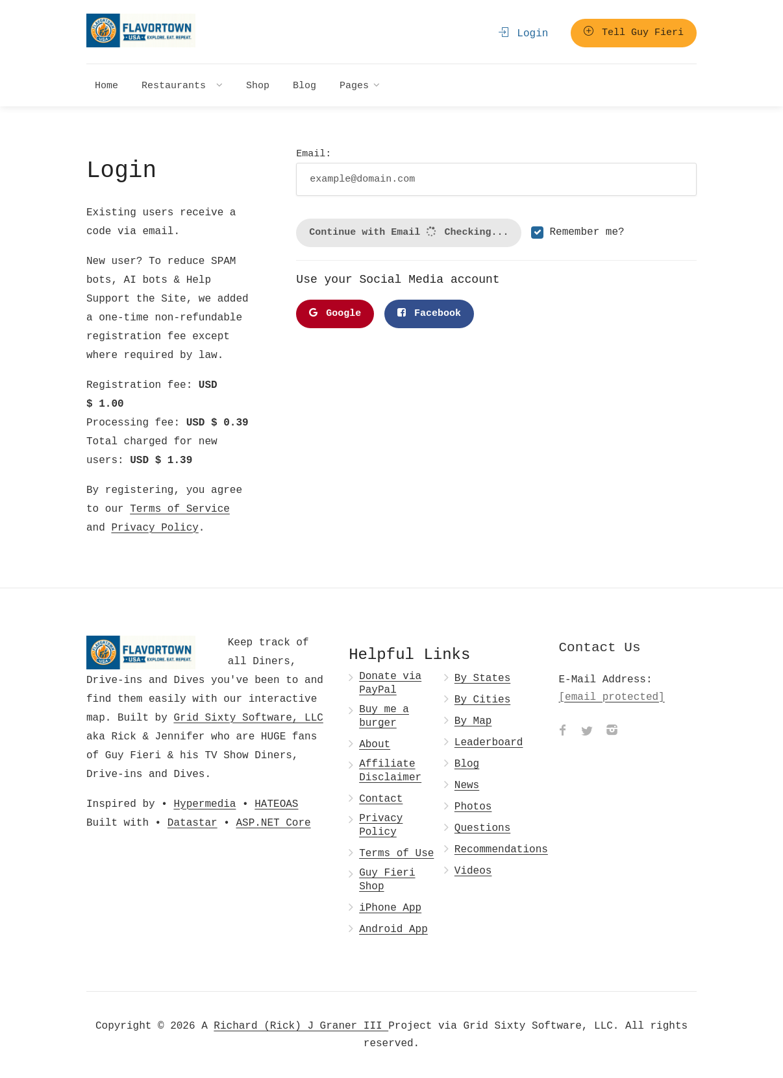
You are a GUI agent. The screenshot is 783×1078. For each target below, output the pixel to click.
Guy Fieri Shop (387, 879)
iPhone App (390, 908)
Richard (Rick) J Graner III (301, 1025)
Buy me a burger (384, 716)
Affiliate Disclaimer (390, 770)
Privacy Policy (154, 527)
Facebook (429, 313)
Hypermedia (204, 804)
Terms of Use (396, 853)
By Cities (482, 699)
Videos (473, 871)
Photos (473, 806)
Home (106, 84)
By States (482, 678)
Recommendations (501, 849)
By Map (473, 721)
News (466, 785)
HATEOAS (276, 804)
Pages (354, 84)
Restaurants (177, 84)
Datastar (193, 822)
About (374, 744)
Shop (257, 84)
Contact (381, 799)
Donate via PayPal (390, 683)
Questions (482, 828)
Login (524, 33)
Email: (496, 171)
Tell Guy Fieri (634, 32)
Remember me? (586, 232)
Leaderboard (488, 742)
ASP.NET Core (273, 822)
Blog (304, 84)
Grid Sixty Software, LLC (248, 717)
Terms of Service (180, 508)
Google (335, 313)
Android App (393, 929)
